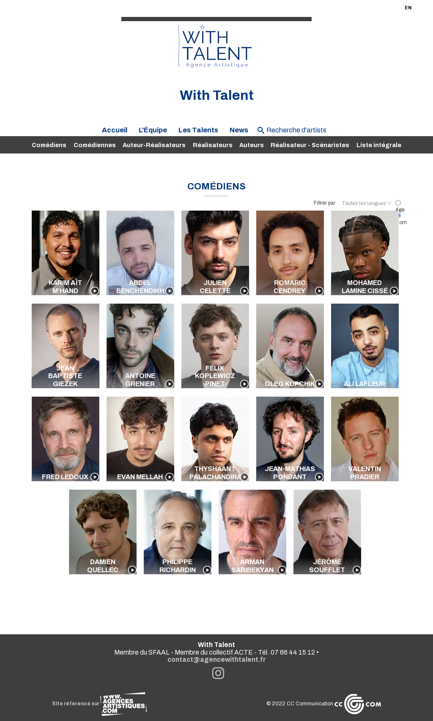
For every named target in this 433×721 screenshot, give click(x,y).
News (239, 130)
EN (408, 7)
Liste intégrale (378, 145)
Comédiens (49, 145)
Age (400, 207)
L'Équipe (153, 130)
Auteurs (251, 145)
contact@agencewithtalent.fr (216, 659)
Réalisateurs (213, 145)
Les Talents (198, 130)
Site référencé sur (99, 704)
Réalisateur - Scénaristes (310, 145)
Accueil (114, 130)
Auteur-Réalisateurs (154, 145)
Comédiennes (95, 145)
